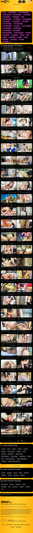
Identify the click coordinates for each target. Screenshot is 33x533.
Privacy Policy (27, 524)
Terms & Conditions (9, 524)
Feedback (13, 527)
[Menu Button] (20, 1)
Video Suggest (18, 527)
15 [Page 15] (18, 441)
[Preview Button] (14, 59)
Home (4, 46)
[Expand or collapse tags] (10, 42)
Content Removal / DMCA (18, 524)
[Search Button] (24, 1)
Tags (6, 46)
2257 (3, 524)
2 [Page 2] (9, 441)
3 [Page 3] (12, 441)
